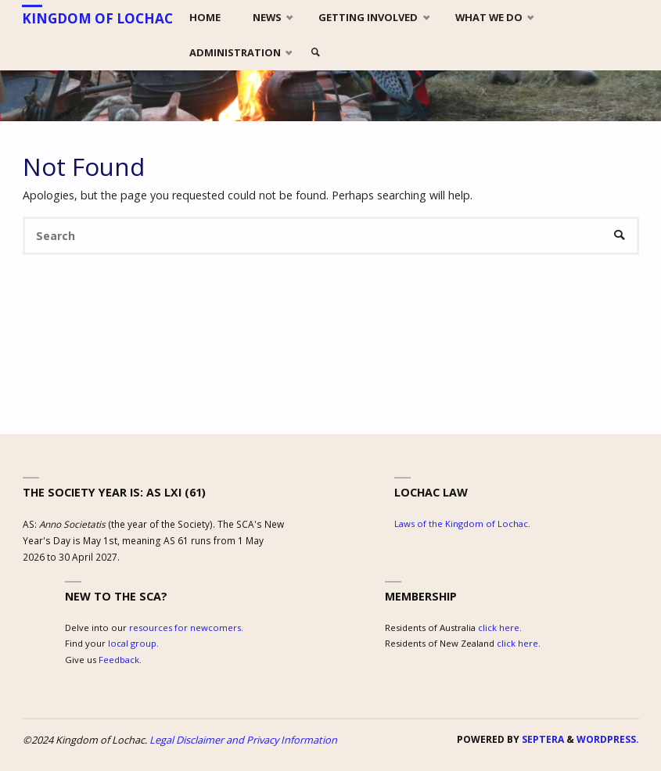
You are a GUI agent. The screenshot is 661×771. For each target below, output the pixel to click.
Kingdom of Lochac (98, 18)
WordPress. (608, 739)
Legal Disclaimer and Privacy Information (243, 740)
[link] (316, 52)
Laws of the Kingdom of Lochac (461, 523)
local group (132, 643)
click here (498, 627)
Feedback (119, 659)
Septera (541, 739)
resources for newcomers (185, 627)
